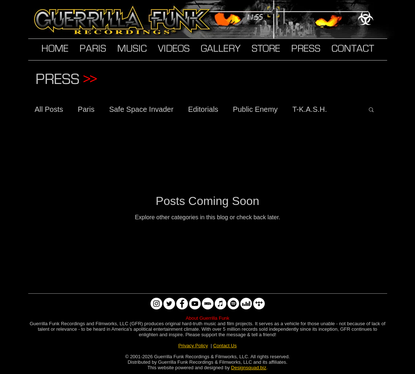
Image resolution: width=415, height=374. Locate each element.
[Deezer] (246, 303)
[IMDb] (208, 303)
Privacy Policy (193, 345)
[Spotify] (233, 303)
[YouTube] (195, 303)
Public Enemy (255, 109)
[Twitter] (169, 303)
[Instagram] (156, 303)
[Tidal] (259, 303)
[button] (371, 110)
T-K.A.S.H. (309, 109)
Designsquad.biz (248, 367)
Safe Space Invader (141, 109)
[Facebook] (182, 303)
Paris (86, 109)
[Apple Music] (220, 303)
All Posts (49, 109)
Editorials (203, 109)
